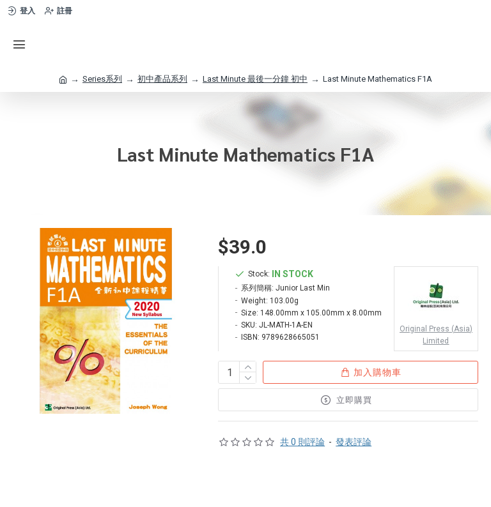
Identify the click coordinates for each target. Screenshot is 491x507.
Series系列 (102, 79)
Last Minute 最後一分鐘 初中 (255, 79)
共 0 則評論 (302, 442)
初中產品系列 (162, 79)
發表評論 (353, 442)
